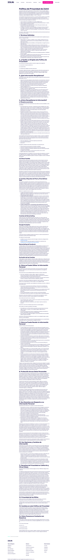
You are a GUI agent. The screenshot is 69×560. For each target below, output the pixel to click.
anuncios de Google (24, 240)
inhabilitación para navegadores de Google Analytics (30, 242)
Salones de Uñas (10, 552)
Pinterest (45, 550)
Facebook (46, 548)
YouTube (45, 545)
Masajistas (9, 545)
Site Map (27, 555)
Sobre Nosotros (28, 545)
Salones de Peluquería (11, 553)
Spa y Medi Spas (10, 548)
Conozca (27, 553)
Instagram (46, 547)
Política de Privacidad (29, 550)
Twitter (45, 552)
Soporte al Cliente (29, 548)
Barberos (9, 547)
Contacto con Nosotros (30, 547)
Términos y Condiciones (30, 552)
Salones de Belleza (11, 550)
